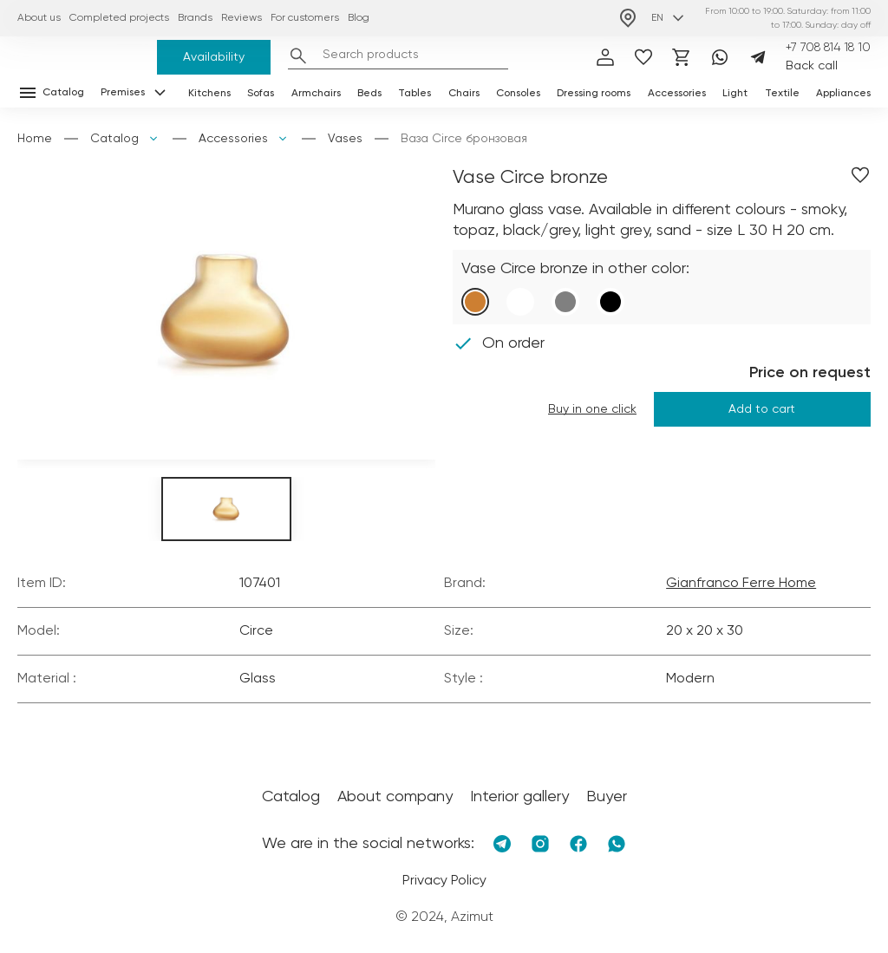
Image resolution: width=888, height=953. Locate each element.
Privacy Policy (444, 881)
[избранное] (643, 57)
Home (34, 139)
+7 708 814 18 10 (828, 48)
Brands (195, 18)
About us (39, 18)
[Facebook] (578, 843)
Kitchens (209, 93)
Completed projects (119, 18)
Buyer (606, 797)
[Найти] (298, 55)
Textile (782, 93)
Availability (214, 57)
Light (735, 93)
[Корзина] (681, 57)
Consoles (518, 93)
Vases (345, 139)
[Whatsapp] (719, 57)
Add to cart (761, 409)
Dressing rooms (593, 93)
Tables (414, 93)
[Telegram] (758, 57)
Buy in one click (592, 409)
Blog (358, 18)
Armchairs (316, 93)
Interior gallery (519, 797)
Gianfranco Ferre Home (741, 584)
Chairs (464, 93)
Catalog (114, 139)
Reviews (241, 18)
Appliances (843, 93)
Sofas (260, 93)
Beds (369, 93)
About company (395, 797)
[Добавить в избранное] (860, 175)
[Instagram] (540, 843)
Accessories (677, 93)
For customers (305, 18)
